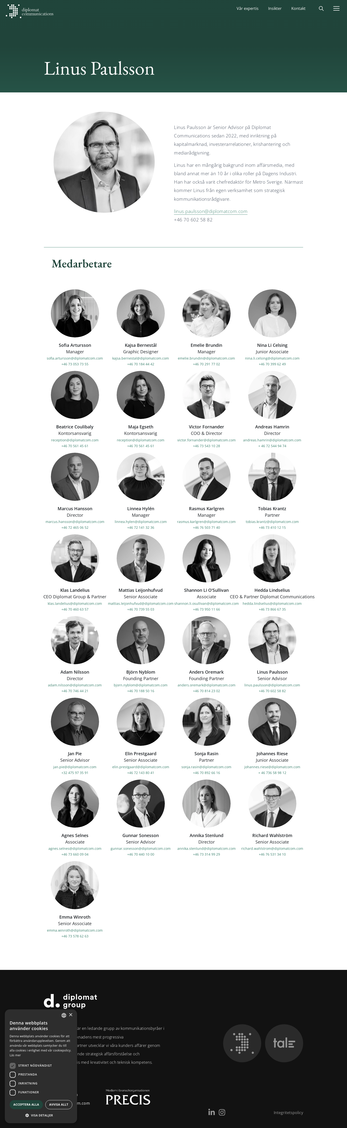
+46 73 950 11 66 (206, 609)
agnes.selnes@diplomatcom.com (74, 848)
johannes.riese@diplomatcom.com (272, 766)
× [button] (70, 1015)
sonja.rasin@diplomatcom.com (206, 766)
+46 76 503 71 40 (206, 527)
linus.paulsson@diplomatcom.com (210, 211)
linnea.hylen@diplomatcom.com (141, 521)
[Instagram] (222, 1112)
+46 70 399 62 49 (272, 364)
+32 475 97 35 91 (74, 772)
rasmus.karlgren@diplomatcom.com (206, 521)
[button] (41, 1115)
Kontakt (298, 8)
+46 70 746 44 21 (74, 691)
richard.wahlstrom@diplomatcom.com (272, 848)
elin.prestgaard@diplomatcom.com (140, 766)
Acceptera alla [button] (26, 1104)
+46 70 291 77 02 (206, 364)
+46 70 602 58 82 (272, 691)
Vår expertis (248, 8)
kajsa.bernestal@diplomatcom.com (140, 358)
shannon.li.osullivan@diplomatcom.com (206, 603)
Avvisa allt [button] (58, 1104)
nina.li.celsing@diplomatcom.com (272, 358)
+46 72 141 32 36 (140, 527)
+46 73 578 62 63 (74, 936)
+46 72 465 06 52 (74, 527)
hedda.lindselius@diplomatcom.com (272, 603)
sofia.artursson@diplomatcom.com (75, 358)
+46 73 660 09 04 (74, 854)
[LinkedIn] (211, 1112)
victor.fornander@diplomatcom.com (206, 440)
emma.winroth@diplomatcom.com (75, 930)
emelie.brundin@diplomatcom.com (206, 358)
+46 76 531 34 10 (272, 854)
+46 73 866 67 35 (272, 609)
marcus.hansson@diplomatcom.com (75, 521)
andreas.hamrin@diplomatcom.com (272, 440)
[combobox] (63, 1015)
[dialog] (41, 1066)
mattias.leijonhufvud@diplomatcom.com (141, 603)
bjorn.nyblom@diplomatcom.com (140, 685)
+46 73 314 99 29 (206, 854)
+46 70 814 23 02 (206, 691)
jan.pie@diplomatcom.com (74, 766)
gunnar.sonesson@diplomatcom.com (141, 848)
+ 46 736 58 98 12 (272, 772)
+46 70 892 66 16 (206, 772)
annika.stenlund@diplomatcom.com (206, 848)
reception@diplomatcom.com (75, 440)
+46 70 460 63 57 (74, 609)
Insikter (275, 8)
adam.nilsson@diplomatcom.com (75, 685)
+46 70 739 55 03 (140, 609)
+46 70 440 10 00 (140, 854)
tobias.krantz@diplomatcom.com (272, 521)
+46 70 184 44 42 (140, 364)
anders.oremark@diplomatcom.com (206, 685)
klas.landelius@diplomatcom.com (75, 603)
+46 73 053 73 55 (74, 364)
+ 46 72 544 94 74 (272, 445)
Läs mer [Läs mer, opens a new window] (15, 1055)
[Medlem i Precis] (123, 1099)
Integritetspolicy (288, 1112)
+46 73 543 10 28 (206, 445)
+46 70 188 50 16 (140, 691)
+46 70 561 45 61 (74, 445)
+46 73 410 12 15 (272, 527)
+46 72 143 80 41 (140, 772)
